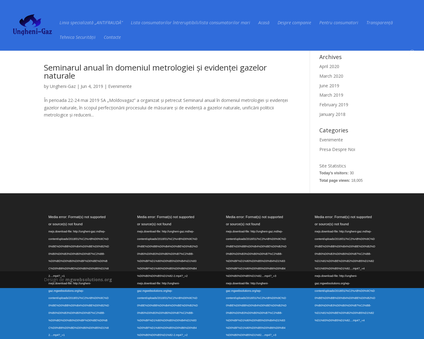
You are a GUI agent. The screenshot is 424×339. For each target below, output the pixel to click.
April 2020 (329, 66)
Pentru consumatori (338, 23)
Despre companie (294, 23)
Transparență (379, 23)
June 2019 (329, 86)
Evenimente (120, 86)
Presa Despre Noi (337, 149)
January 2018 (332, 114)
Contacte (112, 37)
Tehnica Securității (78, 37)
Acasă (263, 23)
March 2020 (331, 76)
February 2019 (333, 105)
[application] (79, 233)
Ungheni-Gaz (63, 86)
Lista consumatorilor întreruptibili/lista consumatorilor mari (190, 23)
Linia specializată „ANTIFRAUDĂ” (91, 23)
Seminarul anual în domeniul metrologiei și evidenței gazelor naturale (155, 71)
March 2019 (331, 95)
